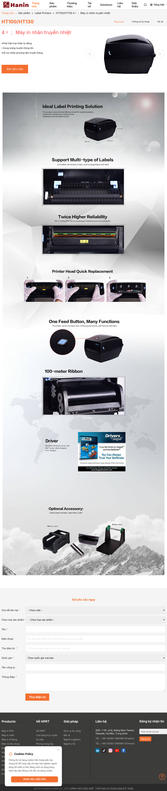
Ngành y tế (69, 743)
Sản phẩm (53, 5)
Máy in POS (8, 731)
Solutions (106, 4)
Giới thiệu (135, 5)
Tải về (90, 5)
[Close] (58, 750)
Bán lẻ (67, 735)
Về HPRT (40, 731)
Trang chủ (35, 5)
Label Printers (43, 13)
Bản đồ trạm (125, 788)
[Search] (145, 4)
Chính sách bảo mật (81, 788)
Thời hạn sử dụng (106, 788)
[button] (160, 54)
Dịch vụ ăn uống (72, 731)
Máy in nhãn (8, 735)
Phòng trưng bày (44, 743)
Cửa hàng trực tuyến (46, 735)
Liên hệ (120, 5)
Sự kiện (40, 739)
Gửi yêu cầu (15, 69)
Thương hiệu (72, 5)
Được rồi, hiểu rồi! (34, 779)
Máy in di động (9, 739)
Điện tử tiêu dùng (11, 743)
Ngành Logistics (72, 739)
